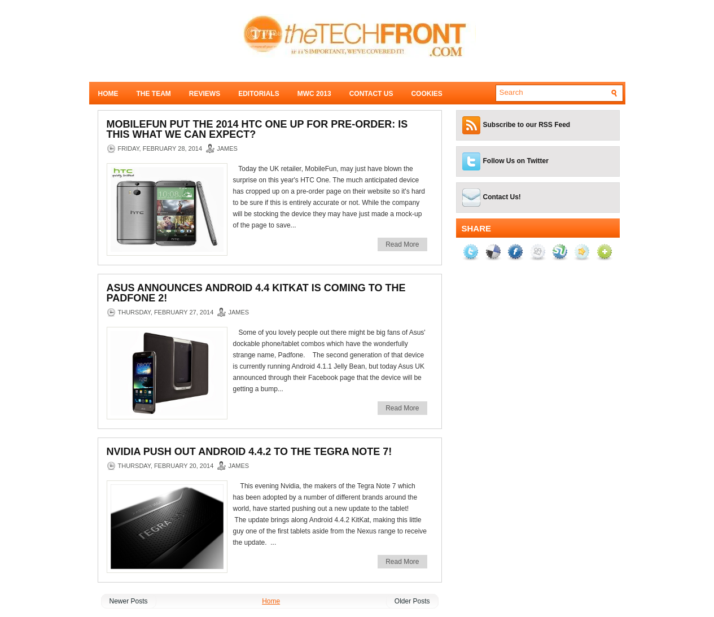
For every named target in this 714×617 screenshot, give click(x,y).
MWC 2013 (314, 94)
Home (108, 94)
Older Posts (412, 601)
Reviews (204, 94)
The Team (154, 94)
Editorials (258, 94)
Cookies (426, 94)
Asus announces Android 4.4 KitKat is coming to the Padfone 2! (256, 293)
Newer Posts (128, 601)
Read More (402, 244)
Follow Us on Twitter (516, 161)
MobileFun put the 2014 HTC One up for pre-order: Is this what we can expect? (257, 129)
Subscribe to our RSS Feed (527, 125)
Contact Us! (502, 197)
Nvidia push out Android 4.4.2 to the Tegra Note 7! (249, 452)
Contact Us (371, 94)
